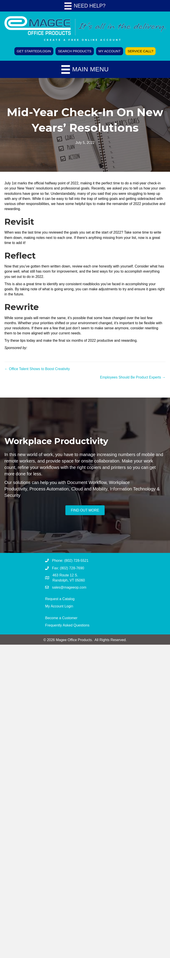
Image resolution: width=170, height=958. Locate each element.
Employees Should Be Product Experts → (133, 377)
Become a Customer (61, 618)
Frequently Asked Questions (67, 625)
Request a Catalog (60, 599)
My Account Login (59, 606)
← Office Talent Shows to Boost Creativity (37, 369)
